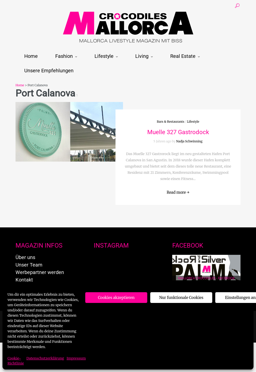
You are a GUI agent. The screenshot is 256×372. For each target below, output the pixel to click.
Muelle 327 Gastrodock (178, 132)
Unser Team (29, 265)
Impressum (76, 358)
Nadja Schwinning (189, 141)
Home (31, 56)
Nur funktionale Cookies (181, 297)
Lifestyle (104, 56)
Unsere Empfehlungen (49, 71)
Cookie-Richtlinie (16, 361)
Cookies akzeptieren (116, 297)
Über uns (25, 257)
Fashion (64, 56)
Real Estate (183, 56)
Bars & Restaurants (170, 121)
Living (141, 56)
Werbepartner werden (40, 272)
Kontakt (24, 280)
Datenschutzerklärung (45, 358)
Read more (178, 192)
